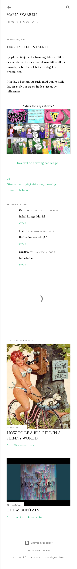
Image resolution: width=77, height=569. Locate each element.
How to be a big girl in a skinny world (34, 435)
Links (24, 22)
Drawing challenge (18, 189)
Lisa (21, 231)
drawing (51, 184)
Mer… (35, 22)
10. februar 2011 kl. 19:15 (44, 210)
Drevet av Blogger (38, 542)
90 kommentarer (24, 445)
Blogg (12, 22)
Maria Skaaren (22, 14)
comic (21, 184)
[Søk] (68, 6)
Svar (22, 222)
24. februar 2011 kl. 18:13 (40, 231)
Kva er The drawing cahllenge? (38, 163)
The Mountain (23, 510)
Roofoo (45, 550)
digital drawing (35, 184)
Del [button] (8, 178)
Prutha (24, 252)
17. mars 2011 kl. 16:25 (42, 252)
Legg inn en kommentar (28, 517)
